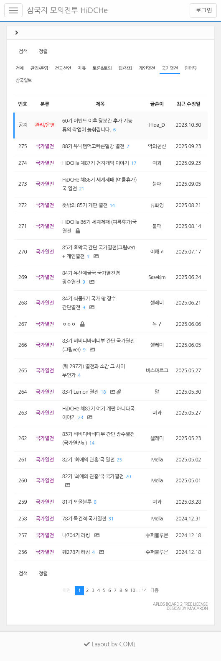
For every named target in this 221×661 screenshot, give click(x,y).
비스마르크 (157, 370)
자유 (82, 68)
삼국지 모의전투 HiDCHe (67, 10)
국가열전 (170, 68)
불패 (157, 184)
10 (132, 590)
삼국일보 (23, 80)
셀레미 (156, 302)
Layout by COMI (109, 644)
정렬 (43, 51)
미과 (157, 163)
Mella (157, 459)
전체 (19, 68)
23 (80, 417)
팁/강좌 (125, 68)
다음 (154, 590)
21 (81, 189)
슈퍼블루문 (157, 535)
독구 (157, 324)
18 (103, 392)
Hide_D (157, 125)
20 (128, 476)
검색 (23, 51)
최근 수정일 (188, 104)
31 (111, 519)
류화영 (156, 205)
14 (111, 205)
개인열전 (147, 68)
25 (119, 460)
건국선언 (63, 68)
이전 (67, 590)
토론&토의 (102, 68)
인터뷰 (191, 68)
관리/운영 (39, 68)
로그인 (203, 10)
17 (133, 163)
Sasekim (156, 277)
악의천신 (157, 146)
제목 (100, 104)
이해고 (156, 251)
